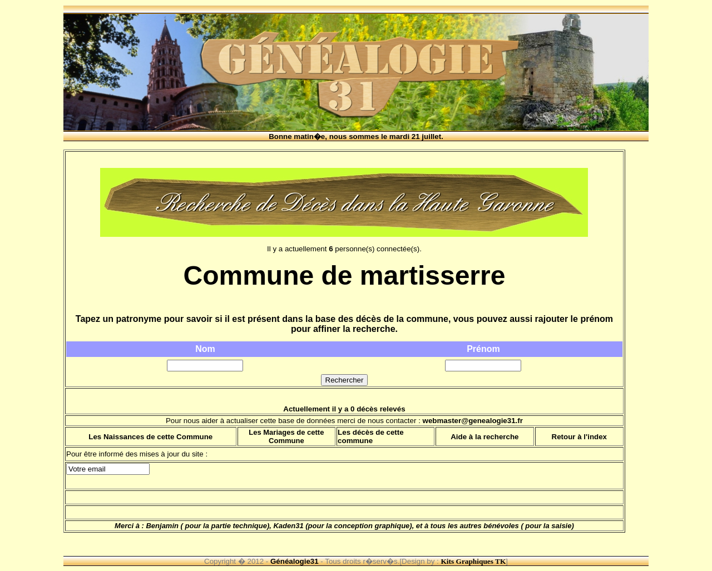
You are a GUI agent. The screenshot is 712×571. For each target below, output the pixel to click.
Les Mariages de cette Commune (286, 436)
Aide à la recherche (484, 437)
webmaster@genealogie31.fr (473, 420)
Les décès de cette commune (371, 436)
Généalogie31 (294, 561)
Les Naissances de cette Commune (150, 437)
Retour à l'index (579, 437)
